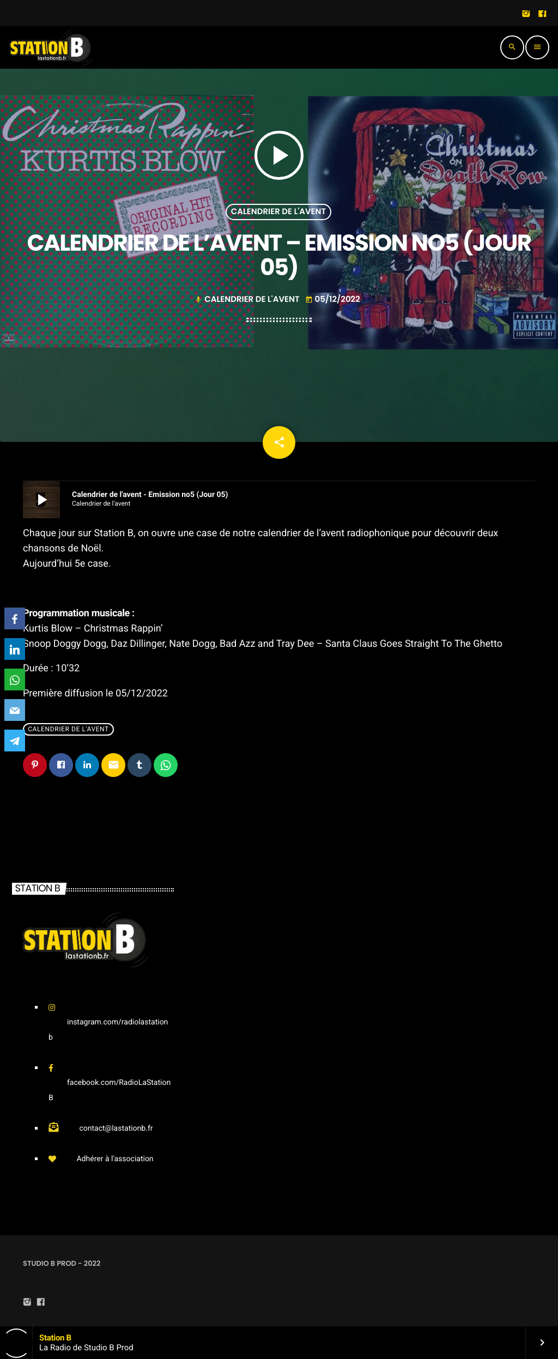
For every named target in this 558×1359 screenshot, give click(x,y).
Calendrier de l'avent (278, 211)
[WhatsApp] (14, 679)
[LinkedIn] (14, 649)
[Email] (14, 710)
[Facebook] (14, 618)
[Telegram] (14, 740)
